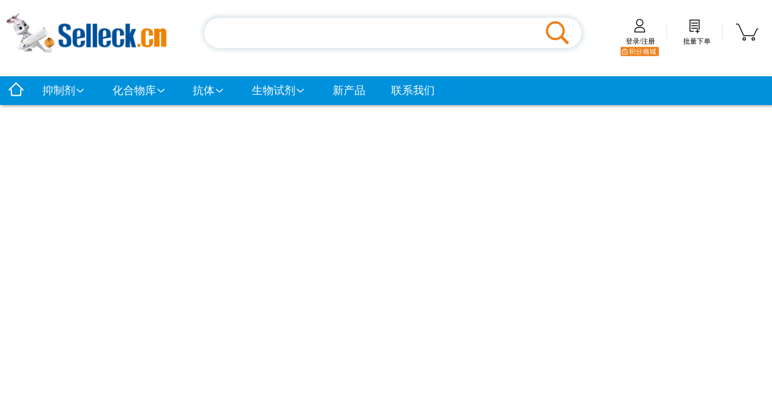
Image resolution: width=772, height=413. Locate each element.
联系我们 (413, 90)
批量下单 (697, 37)
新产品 (349, 90)
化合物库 (139, 90)
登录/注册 (640, 37)
